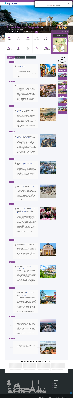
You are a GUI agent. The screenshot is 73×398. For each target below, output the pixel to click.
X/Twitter (55, 386)
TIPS (62, 394)
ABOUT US (54, 394)
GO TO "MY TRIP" (33, 1)
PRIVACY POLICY (56, 396)
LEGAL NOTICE (49, 396)
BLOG (65, 394)
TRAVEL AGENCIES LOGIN (41, 396)
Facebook (55, 382)
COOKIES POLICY (63, 396)
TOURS (59, 394)
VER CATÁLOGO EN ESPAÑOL (25, 1)
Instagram (55, 384)
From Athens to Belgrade (23, 27)
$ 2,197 (64, 32)
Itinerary (11, 57)
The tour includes (31, 57)
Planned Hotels (20, 57)
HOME (50, 394)
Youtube (55, 388)
